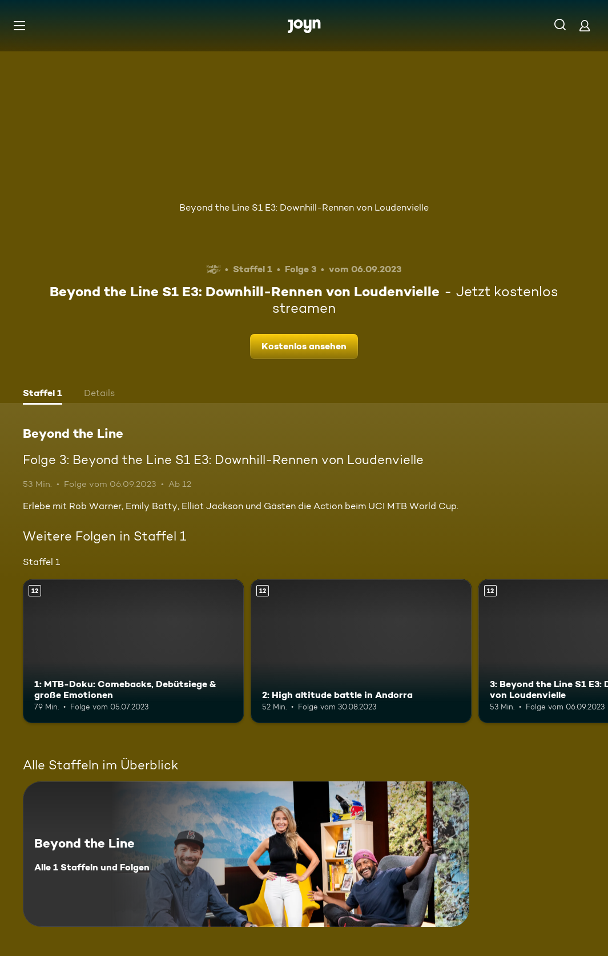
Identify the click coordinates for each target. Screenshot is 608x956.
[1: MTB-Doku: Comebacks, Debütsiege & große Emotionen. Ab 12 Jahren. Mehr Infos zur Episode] (133, 651)
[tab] (43, 394)
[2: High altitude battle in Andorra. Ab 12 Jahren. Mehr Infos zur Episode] (361, 651)
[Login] (585, 25)
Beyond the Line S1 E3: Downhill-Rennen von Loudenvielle (304, 207)
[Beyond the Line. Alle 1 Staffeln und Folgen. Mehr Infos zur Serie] (246, 854)
